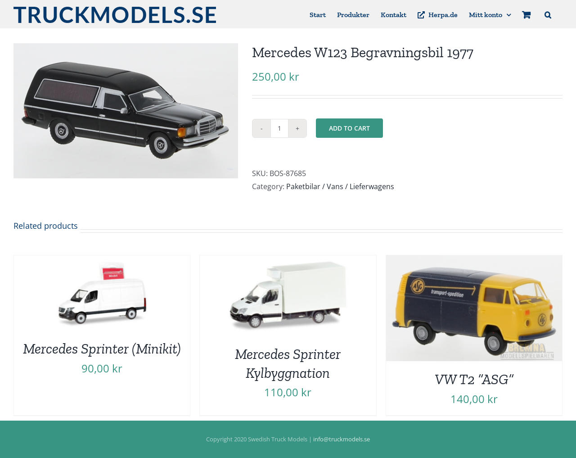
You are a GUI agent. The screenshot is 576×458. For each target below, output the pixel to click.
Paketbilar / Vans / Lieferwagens (340, 186)
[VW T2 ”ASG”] (474, 262)
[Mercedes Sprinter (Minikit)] (102, 262)
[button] (547, 14)
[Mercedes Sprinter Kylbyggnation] (288, 262)
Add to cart (349, 128)
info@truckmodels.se (341, 439)
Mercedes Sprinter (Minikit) (102, 348)
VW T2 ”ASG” (474, 379)
